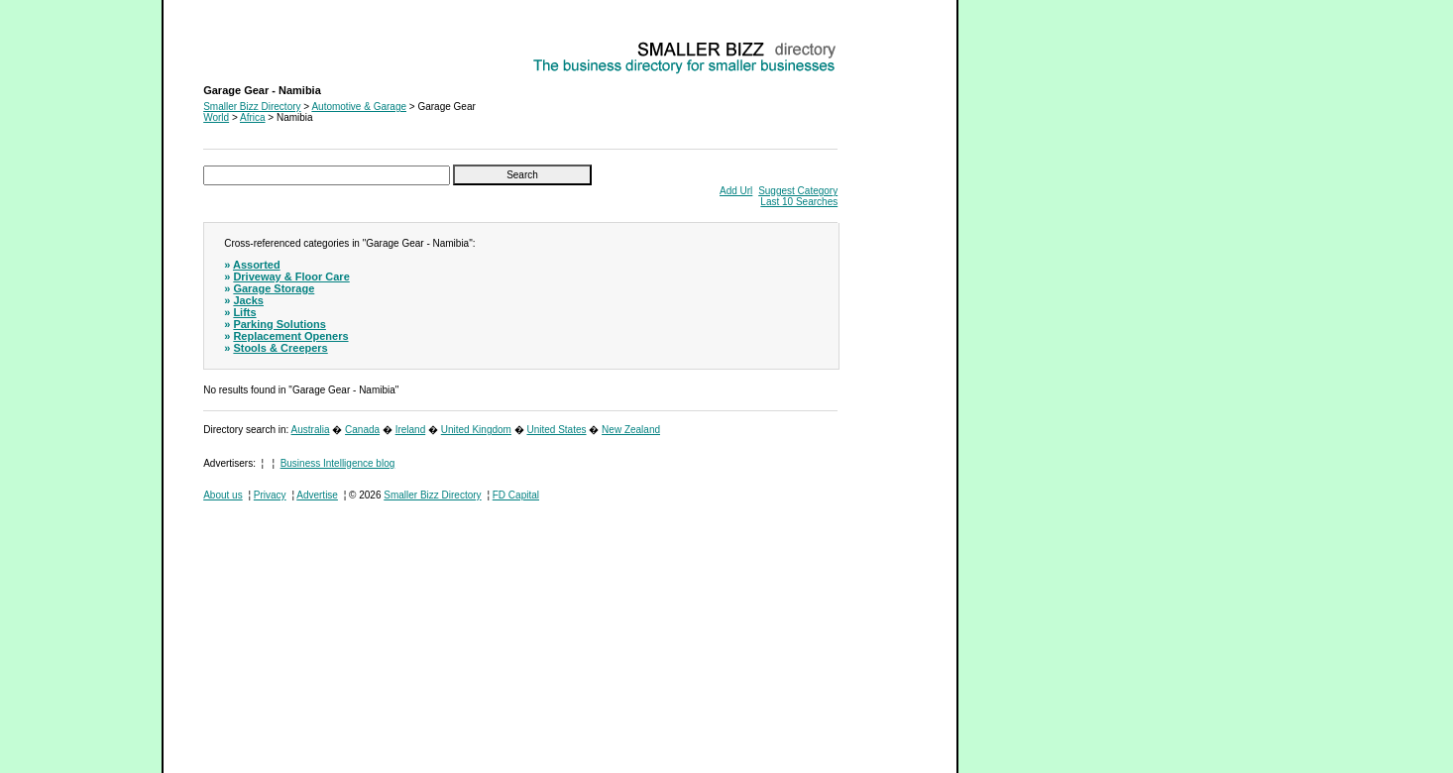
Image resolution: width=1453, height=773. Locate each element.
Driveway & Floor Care (291, 276)
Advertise (317, 495)
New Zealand (631, 429)
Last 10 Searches (799, 201)
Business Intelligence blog (337, 463)
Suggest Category (798, 190)
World (216, 117)
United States (556, 429)
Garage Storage (273, 288)
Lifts (244, 312)
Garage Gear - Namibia (254, 45)
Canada (362, 429)
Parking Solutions (279, 324)
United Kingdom (476, 429)
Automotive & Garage (358, 106)
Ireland (410, 429)
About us (222, 495)
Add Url (736, 190)
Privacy (270, 495)
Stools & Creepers (280, 348)
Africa (253, 117)
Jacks (248, 300)
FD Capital (516, 495)
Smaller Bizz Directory (251, 106)
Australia (310, 429)
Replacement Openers (290, 336)
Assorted (256, 265)
